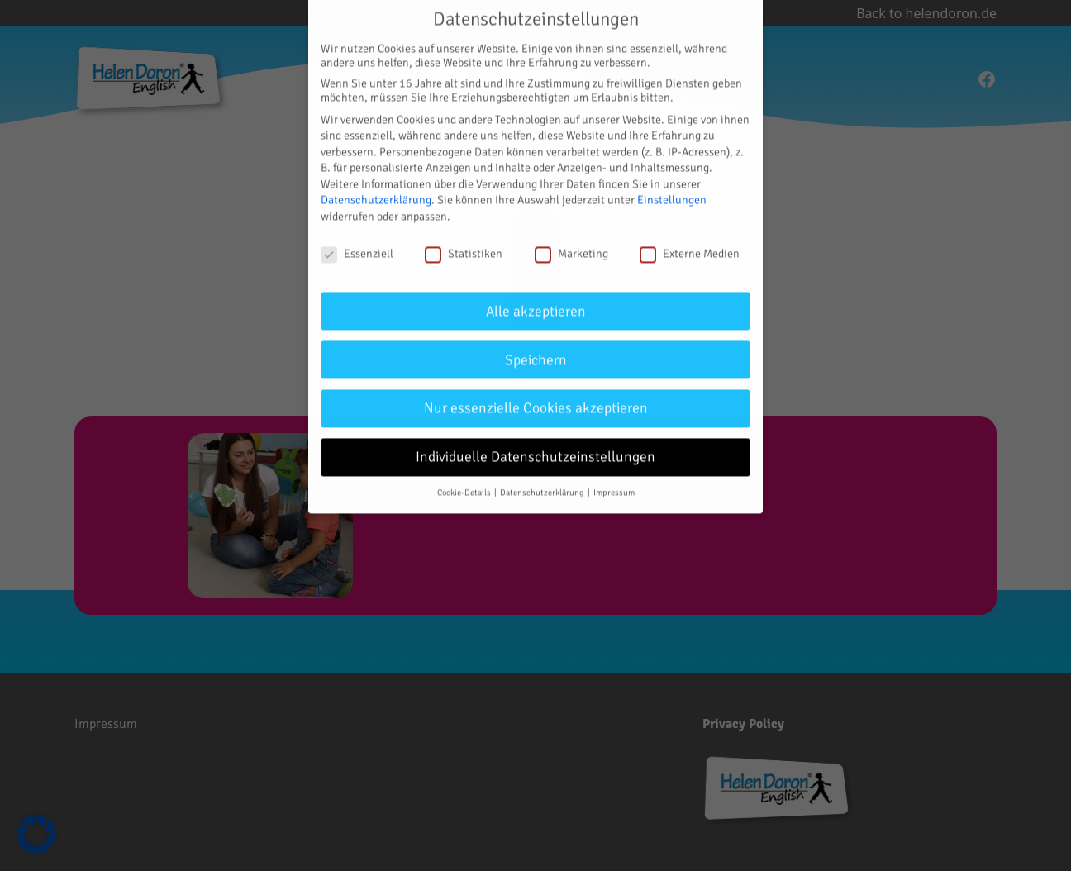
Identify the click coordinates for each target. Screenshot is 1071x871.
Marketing (571, 244)
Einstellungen (672, 190)
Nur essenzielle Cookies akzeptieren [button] (536, 398)
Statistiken (463, 244)
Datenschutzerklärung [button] (543, 483)
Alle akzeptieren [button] (536, 301)
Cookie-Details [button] (465, 483)
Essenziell (357, 244)
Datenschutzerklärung (376, 190)
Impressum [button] (614, 483)
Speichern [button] (536, 350)
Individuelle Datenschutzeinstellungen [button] (535, 447)
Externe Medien (690, 244)
